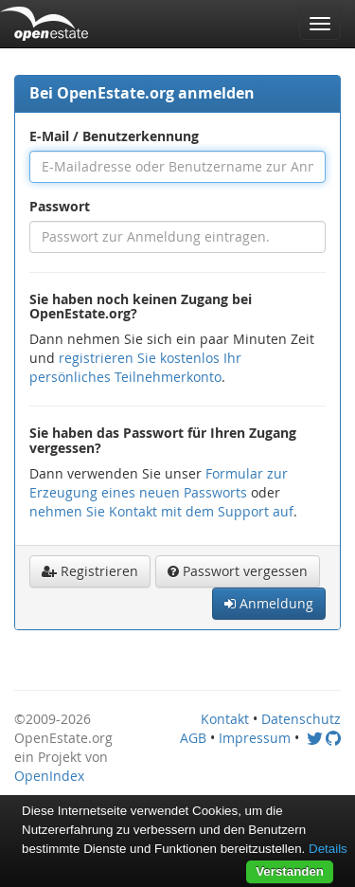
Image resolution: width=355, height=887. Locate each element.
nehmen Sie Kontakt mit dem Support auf (161, 511)
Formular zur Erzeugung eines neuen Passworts (158, 482)
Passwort (59, 206)
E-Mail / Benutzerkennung (114, 136)
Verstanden (290, 871)
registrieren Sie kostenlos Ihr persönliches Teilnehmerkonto (135, 367)
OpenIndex (49, 776)
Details (328, 849)
